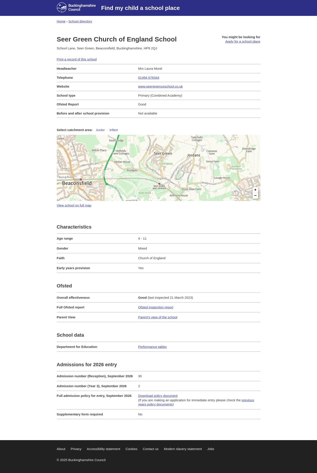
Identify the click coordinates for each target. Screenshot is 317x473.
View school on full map (74, 205)
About (61, 449)
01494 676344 (148, 77)
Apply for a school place (242, 41)
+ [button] (255, 190)
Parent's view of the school (157, 317)
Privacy (76, 449)
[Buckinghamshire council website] (79, 7)
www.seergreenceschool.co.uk (160, 86)
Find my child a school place (140, 8)
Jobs (210, 449)
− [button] (255, 196)
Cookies (131, 449)
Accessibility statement (103, 449)
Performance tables (152, 347)
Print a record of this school (77, 59)
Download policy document (158, 396)
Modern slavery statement (183, 449)
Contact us (151, 449)
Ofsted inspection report (155, 307)
